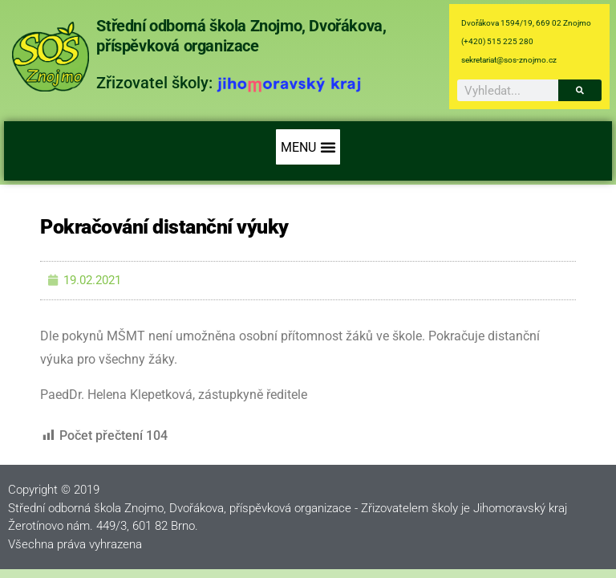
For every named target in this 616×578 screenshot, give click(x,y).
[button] (308, 147)
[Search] (580, 90)
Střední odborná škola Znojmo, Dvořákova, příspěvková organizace (241, 35)
